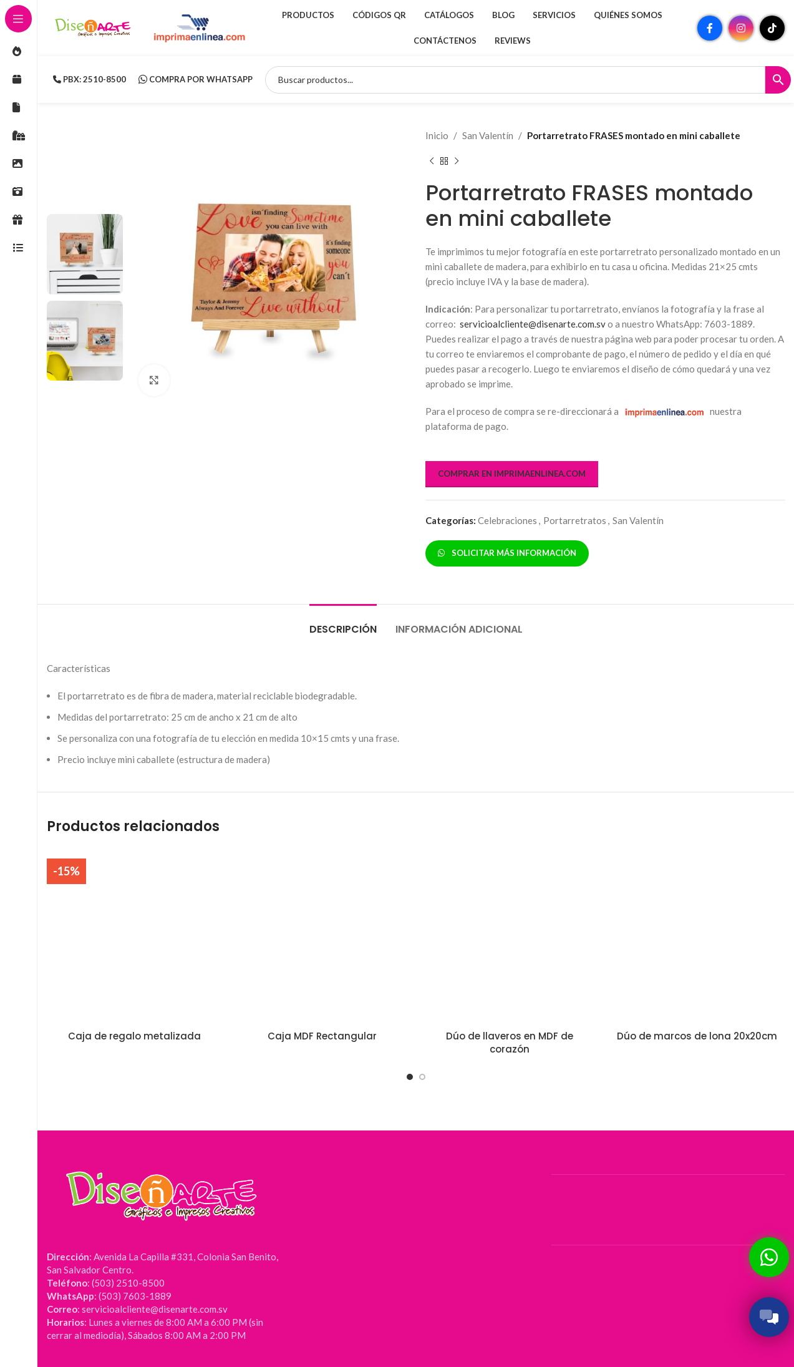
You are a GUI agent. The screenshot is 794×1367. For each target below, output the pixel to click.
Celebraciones (507, 520)
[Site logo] (93, 26)
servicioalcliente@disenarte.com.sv (533, 323)
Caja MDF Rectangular (322, 1036)
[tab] (343, 623)
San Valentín (487, 135)
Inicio (436, 135)
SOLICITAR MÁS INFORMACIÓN (507, 553)
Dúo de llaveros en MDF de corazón (509, 1042)
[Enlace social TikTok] (772, 28)
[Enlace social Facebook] (709, 28)
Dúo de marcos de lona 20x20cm (697, 1036)
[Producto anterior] (431, 161)
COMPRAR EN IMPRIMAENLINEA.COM (512, 474)
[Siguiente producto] (456, 161)
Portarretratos (574, 520)
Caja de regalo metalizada (134, 1036)
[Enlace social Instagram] (741, 28)
